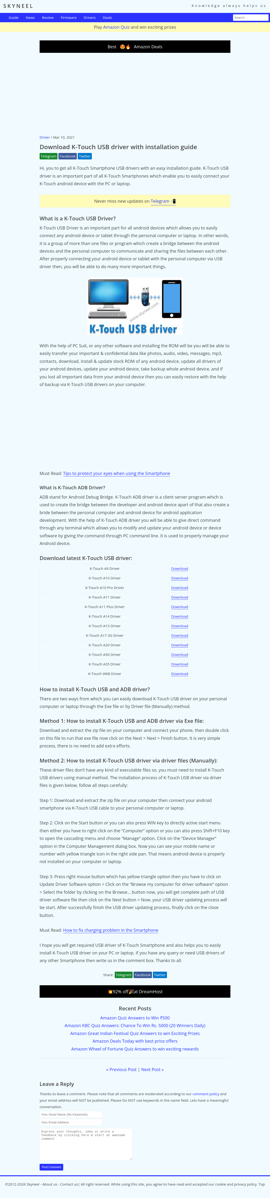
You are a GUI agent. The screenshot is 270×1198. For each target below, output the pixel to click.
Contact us (69, 1189)
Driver (45, 137)
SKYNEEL (18, 5)
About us (49, 1189)
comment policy (206, 1093)
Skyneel (32, 1189)
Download (179, 568)
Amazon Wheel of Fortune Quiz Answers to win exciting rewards (135, 1049)
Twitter (85, 156)
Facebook (68, 156)
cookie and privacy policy (236, 1189)
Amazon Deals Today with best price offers (135, 1041)
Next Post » (152, 1069)
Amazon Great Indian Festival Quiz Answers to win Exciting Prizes (135, 1033)
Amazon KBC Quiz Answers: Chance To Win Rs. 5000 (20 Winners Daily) (135, 1025)
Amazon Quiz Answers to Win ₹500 (135, 1018)
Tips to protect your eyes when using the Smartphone (116, 473)
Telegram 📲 (163, 201)
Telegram (48, 156)
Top (262, 1189)
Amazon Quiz (116, 27)
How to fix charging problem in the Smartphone (110, 930)
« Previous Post (121, 1069)
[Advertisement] (135, 93)
